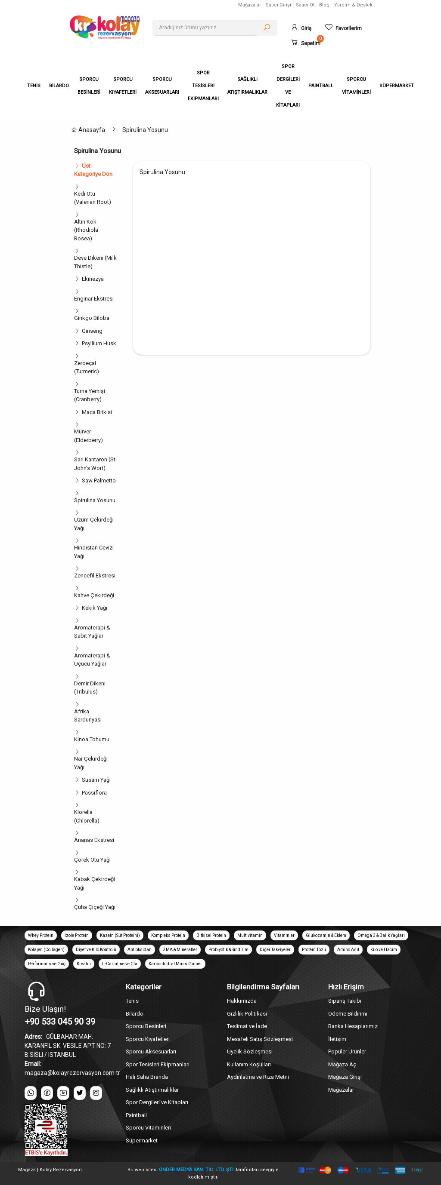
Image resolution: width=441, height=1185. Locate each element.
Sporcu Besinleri (146, 1026)
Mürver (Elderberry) (88, 435)
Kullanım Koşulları (249, 1064)
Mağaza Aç (342, 1064)
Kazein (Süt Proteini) (120, 935)
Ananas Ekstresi (94, 840)
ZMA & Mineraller (180, 949)
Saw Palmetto (99, 480)
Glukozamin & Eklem (326, 935)
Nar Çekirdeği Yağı (91, 763)
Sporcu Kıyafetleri (148, 1039)
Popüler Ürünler (347, 1051)
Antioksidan (139, 949)
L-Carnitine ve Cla (119, 963)
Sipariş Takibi (344, 1001)
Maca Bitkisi (97, 412)
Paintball (136, 1115)
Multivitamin (250, 935)
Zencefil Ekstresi (94, 575)
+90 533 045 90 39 (60, 1021)
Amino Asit (348, 949)
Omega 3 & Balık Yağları (381, 935)
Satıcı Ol (305, 5)
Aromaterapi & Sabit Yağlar (92, 631)
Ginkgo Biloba (91, 318)
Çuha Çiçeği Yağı (94, 907)
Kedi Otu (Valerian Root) (92, 198)
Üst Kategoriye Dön (93, 170)
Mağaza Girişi (345, 1077)
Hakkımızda (242, 1001)
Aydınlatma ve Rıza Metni (258, 1077)
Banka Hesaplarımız (353, 1026)
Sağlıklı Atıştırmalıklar (152, 1090)
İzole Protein (77, 935)
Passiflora (94, 792)
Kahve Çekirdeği (94, 595)
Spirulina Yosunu (145, 129)
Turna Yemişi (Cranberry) (89, 395)
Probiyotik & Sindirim (228, 949)
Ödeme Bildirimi (347, 1013)
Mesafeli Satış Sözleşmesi (260, 1039)
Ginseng (92, 331)
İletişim (337, 1039)
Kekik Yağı (94, 608)
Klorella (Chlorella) (86, 816)
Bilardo (134, 1013)
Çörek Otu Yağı (92, 860)
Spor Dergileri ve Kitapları (157, 1102)
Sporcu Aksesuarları (151, 1051)
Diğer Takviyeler (275, 949)
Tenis (132, 1001)
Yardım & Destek (353, 5)
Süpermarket (142, 1140)
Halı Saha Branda (147, 1077)
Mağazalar (249, 5)
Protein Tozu (314, 949)
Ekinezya (93, 279)
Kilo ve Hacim (383, 949)
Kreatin (84, 963)
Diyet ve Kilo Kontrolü (96, 949)
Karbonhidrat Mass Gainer (175, 963)
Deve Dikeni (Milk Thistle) (95, 262)
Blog (324, 5)
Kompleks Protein (168, 935)
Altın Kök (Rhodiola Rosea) (86, 230)
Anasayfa (88, 129)
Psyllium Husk (99, 343)
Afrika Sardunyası (88, 715)
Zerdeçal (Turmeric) (86, 367)
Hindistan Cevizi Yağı (94, 551)
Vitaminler (284, 935)
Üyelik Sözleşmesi (250, 1051)
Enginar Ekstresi (94, 298)
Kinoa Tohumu (91, 739)
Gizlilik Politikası (247, 1013)
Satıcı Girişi (278, 5)
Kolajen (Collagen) (46, 949)
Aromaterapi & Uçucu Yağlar (92, 659)
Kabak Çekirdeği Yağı (94, 883)
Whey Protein (40, 935)
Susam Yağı (96, 780)
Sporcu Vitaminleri (148, 1127)
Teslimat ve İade (247, 1026)
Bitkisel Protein (211, 935)
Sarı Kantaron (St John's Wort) (94, 463)
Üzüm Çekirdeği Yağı (94, 523)
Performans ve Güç (46, 963)
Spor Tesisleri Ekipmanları (157, 1064)
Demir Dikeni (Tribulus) (90, 687)
